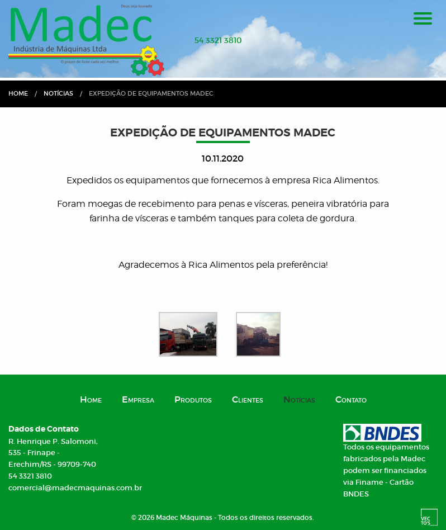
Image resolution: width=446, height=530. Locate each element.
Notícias (58, 93)
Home (18, 93)
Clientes (247, 399)
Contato (351, 399)
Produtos (193, 399)
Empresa (138, 399)
